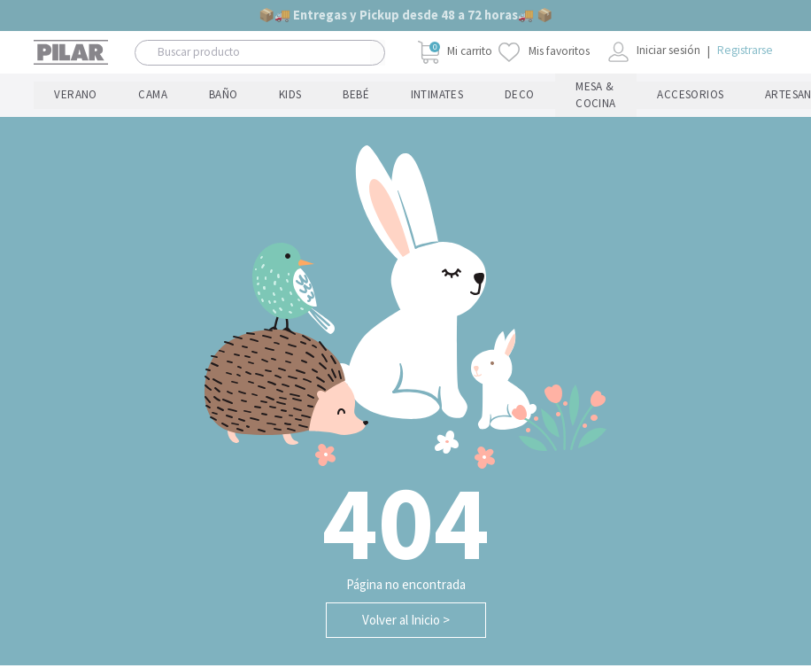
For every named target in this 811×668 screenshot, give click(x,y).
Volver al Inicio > (406, 622)
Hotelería (610, 96)
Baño (104, 96)
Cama (80, 96)
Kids (126, 96)
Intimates (181, 96)
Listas (758, 96)
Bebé (147, 96)
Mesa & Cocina (245, 96)
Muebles (463, 96)
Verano (51, 96)
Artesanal (371, 96)
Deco (216, 96)
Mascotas (420, 96)
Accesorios (318, 96)
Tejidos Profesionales (670, 96)
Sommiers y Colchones (510, 96)
